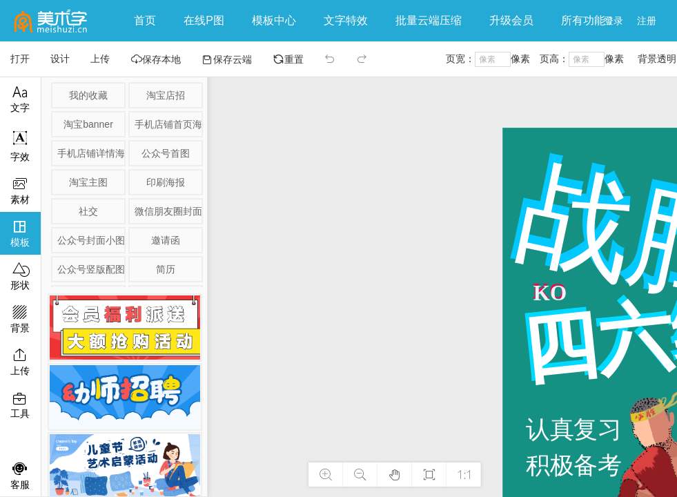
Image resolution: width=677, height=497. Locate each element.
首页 (145, 20)
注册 (646, 20)
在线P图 (204, 20)
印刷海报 (165, 182)
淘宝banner (88, 124)
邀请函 (165, 240)
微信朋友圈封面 (168, 211)
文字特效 (346, 20)
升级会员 (511, 20)
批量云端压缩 (428, 20)
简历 (165, 269)
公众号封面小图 (90, 240)
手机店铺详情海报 (90, 153)
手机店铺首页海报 (168, 124)
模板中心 (274, 20)
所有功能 (586, 20)
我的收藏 (88, 95)
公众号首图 (165, 153)
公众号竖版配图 (90, 269)
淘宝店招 (165, 95)
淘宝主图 (88, 182)
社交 (88, 211)
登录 (613, 20)
